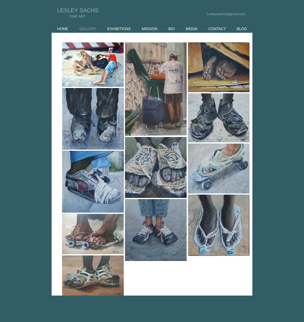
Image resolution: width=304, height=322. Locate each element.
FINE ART (78, 16)
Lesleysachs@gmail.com (226, 14)
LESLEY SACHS (78, 10)
